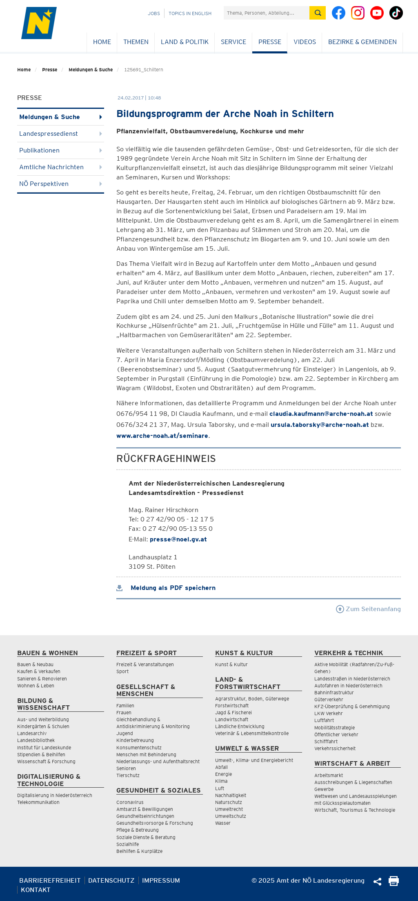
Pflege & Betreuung (137, 830)
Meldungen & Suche (91, 69)
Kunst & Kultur (231, 664)
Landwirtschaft (231, 719)
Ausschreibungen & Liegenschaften (353, 782)
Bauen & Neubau (35, 664)
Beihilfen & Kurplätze (139, 851)
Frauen (123, 712)
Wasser (223, 823)
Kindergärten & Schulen (43, 726)
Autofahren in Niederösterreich (348, 685)
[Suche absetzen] (317, 13)
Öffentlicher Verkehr (336, 734)
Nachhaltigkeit (230, 795)
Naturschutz (228, 802)
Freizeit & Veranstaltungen (145, 664)
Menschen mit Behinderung (146, 754)
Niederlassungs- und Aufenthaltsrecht (158, 761)
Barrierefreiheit (50, 880)
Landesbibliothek (36, 740)
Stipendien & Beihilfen (41, 754)
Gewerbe (324, 789)
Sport (122, 671)
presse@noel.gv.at (178, 539)
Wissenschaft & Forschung (46, 761)
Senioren (126, 768)
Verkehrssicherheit (335, 748)
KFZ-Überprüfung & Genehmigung (352, 706)
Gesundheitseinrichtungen (145, 816)
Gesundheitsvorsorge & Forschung (154, 823)
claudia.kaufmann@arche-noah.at (321, 413)
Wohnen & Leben (35, 685)
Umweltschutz (230, 816)
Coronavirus (130, 802)
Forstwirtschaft (232, 705)
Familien (125, 705)
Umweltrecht (229, 809)
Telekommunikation (38, 802)
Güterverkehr (328, 699)
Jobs (154, 13)
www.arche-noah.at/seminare (162, 435)
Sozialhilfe (127, 844)
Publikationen (60, 150)
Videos (304, 42)
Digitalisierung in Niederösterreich (54, 795)
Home (102, 42)
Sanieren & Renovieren (42, 679)
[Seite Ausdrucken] (394, 884)
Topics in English (190, 13)
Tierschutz (128, 775)
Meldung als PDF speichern (166, 588)
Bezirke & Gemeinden (362, 42)
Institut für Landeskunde (44, 747)
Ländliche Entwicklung (240, 726)
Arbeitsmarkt (328, 775)
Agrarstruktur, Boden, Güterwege (252, 699)
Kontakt (36, 890)
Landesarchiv (32, 733)
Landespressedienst (60, 133)
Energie (223, 774)
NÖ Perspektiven (60, 184)
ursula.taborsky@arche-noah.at (320, 424)
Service (233, 42)
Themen (136, 42)
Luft (219, 788)
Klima (221, 781)
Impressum (161, 880)
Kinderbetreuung (135, 740)
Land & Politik (185, 42)
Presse (269, 42)
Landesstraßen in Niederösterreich (352, 679)
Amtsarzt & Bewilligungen (144, 809)
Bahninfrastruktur (334, 692)
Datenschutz (111, 880)
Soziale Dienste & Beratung (146, 837)
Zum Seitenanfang (368, 609)
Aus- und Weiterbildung (43, 719)
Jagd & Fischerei (233, 712)
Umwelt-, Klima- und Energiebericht (254, 760)
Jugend (124, 733)
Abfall (221, 767)
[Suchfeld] (266, 13)
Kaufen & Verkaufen (38, 671)
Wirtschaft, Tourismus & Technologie (354, 810)
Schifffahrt (326, 741)
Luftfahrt (324, 720)
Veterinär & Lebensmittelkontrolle (252, 733)
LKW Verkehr (328, 713)
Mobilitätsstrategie (334, 727)
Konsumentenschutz (139, 747)
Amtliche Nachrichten (60, 167)
